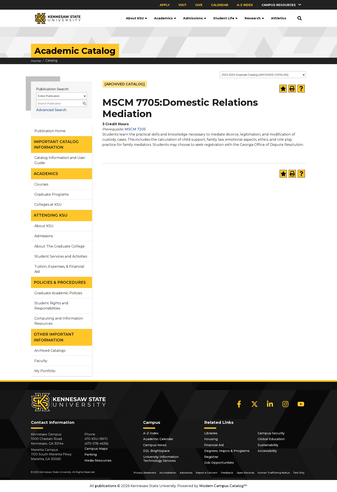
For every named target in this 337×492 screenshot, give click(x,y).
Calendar (219, 5)
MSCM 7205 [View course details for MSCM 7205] (135, 129)
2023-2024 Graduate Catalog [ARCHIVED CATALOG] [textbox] (255, 74)
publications (105, 486)
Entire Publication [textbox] (49, 96)
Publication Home (50, 131)
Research (254, 18)
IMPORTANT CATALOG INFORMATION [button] (56, 144)
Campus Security (271, 433)
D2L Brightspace (156, 451)
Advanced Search (51, 110)
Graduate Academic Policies (58, 293)
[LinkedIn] (270, 404)
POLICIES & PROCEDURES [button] (60, 282)
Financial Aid (214, 445)
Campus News (155, 445)
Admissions (194, 18)
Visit (182, 5)
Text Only (298, 472)
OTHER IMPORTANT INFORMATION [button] (54, 337)
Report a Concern (207, 472)
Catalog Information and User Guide (59, 160)
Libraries (211, 433)
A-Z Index (245, 5)
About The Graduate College (59, 246)
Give (198, 5)
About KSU (136, 18)
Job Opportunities (219, 463)
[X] (254, 404)
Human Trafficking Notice (274, 472)
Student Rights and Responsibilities (51, 305)
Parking (90, 454)
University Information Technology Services (161, 459)
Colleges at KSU (48, 204)
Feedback (227, 472)
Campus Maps (96, 449)
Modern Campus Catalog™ (223, 486)
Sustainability (268, 445)
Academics (165, 18)
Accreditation (167, 472)
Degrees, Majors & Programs (227, 451)
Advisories (186, 472)
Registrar (211, 457)
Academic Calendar (158, 439)
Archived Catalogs (49, 351)
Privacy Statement (145, 472)
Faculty (40, 361)
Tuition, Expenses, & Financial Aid (59, 269)
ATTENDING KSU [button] (50, 215)
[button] (281, 5)
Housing (211, 439)
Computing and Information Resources (58, 321)
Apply (165, 5)
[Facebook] (239, 404)
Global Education (271, 439)
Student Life (225, 18)
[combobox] (263, 74)
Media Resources (98, 460)
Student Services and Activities (60, 256)
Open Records (245, 472)
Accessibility (267, 451)
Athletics (278, 18)
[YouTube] (301, 404)
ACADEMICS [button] (46, 173)
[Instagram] (285, 404)
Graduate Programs (51, 194)
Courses (41, 184)
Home (36, 61)
